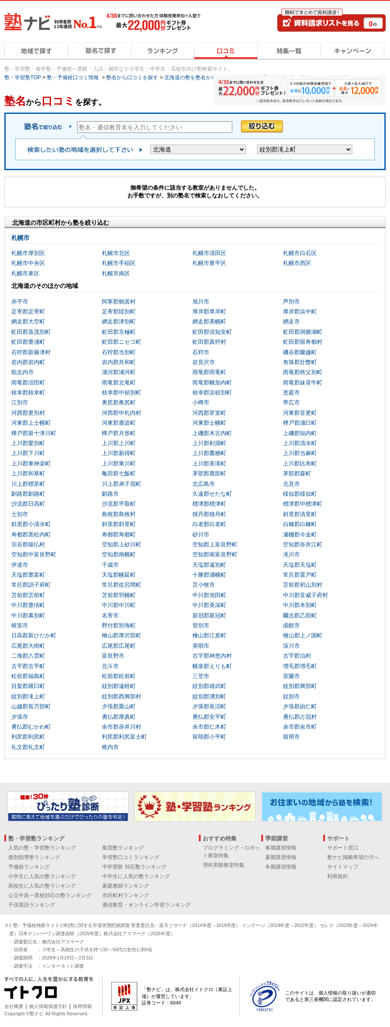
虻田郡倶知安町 (212, 332)
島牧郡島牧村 (119, 514)
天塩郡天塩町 (300, 565)
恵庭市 (291, 392)
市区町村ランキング (125, 895)
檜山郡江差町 (209, 635)
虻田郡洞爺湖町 (302, 332)
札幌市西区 (297, 263)
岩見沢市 (203, 362)
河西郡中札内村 (121, 413)
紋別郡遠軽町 (119, 686)
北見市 (291, 484)
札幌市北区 (116, 253)
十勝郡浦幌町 (209, 575)
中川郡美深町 (209, 605)
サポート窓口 (342, 848)
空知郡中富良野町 (33, 554)
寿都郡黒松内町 (31, 534)
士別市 (19, 514)
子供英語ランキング (31, 905)
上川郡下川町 (28, 453)
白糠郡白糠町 (300, 524)
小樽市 (200, 402)
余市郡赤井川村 (121, 726)
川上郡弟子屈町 (121, 484)
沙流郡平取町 (119, 504)
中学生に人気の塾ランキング (136, 876)
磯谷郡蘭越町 (300, 352)
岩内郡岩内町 (28, 362)
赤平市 (19, 301)
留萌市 (291, 736)
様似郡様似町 (300, 494)
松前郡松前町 (119, 676)
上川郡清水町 (300, 443)
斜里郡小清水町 (31, 524)
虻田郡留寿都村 (302, 342)
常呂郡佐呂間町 (121, 584)
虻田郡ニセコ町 (121, 342)
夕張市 (19, 717)
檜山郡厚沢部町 (121, 635)
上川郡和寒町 (28, 473)
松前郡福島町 (28, 676)
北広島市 (203, 484)
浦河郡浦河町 (119, 372)
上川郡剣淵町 (209, 443)
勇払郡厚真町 (119, 717)
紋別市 (291, 696)
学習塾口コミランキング (130, 857)
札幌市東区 (25, 273)
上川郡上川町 (119, 443)
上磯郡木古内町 (212, 433)
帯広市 (291, 402)
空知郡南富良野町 (214, 554)
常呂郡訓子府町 (31, 584)
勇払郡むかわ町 (31, 726)
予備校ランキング (29, 867)
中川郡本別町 (300, 605)
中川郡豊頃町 (28, 605)
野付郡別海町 (119, 625)
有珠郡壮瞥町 (300, 362)
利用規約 (337, 876)
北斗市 (110, 666)
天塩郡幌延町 (119, 575)
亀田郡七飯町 (119, 473)
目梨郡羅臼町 (28, 686)
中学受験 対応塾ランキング (134, 867)
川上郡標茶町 (28, 484)
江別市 (19, 402)
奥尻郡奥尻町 (119, 402)
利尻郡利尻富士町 (124, 736)
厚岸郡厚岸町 (209, 311)
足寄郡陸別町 (119, 311)
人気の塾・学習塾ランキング (42, 848)
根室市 (19, 625)
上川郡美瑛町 (209, 463)
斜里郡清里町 (300, 514)
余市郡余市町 (300, 726)
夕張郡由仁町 (300, 706)
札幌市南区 (116, 273)
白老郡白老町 (209, 524)
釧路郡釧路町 (28, 494)
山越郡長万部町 (31, 706)
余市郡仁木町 (209, 726)
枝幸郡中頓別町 (121, 392)
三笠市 (200, 676)
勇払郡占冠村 (300, 717)
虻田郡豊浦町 (28, 342)
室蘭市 (291, 676)
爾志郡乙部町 (300, 615)
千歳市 (110, 565)
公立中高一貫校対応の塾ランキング (49, 895)
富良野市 (113, 655)
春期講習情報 (280, 848)
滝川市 (291, 554)
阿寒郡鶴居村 (119, 301)
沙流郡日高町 (28, 504)
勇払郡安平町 (209, 717)
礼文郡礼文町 (28, 747)
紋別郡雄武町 (209, 686)
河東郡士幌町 (209, 423)
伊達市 (19, 565)
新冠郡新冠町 (209, 615)
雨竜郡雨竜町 (209, 372)
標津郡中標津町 (302, 504)
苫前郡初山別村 (302, 584)
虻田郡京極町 (119, 332)
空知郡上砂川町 (121, 544)
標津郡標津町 (209, 504)
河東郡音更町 (300, 413)
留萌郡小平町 (209, 736)
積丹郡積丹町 (209, 514)
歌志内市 (22, 372)
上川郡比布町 (300, 463)
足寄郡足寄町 (28, 311)
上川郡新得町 (119, 453)
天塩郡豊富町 (28, 575)
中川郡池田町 (209, 595)
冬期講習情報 (280, 867)
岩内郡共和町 (119, 362)
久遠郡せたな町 (212, 494)
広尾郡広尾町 (119, 646)
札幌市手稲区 (119, 263)
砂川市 (200, 534)
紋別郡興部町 (300, 686)
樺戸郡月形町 (119, 433)
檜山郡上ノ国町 (302, 635)
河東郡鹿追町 (119, 423)
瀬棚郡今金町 (300, 534)
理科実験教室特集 (223, 865)
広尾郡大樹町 (28, 646)
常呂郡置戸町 (300, 575)
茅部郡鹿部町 (209, 473)
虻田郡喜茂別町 (31, 332)
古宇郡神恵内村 (212, 655)
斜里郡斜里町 (119, 524)
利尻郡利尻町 (28, 736)
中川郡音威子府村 (305, 595)
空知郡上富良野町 (214, 544)
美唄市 (200, 646)
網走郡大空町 (28, 321)
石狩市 (200, 352)
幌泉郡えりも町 (212, 666)
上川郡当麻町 (300, 453)
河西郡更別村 (28, 413)
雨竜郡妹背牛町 (302, 382)
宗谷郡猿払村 (28, 544)
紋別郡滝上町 (28, 696)
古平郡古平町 (28, 666)
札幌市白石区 (300, 253)
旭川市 (200, 301)
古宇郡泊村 (297, 655)
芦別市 (291, 301)
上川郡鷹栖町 (209, 453)
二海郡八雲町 (28, 655)
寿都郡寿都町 (119, 534)
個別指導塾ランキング (34, 857)
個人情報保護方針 (48, 1006)
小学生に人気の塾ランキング (42, 876)
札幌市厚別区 (28, 253)
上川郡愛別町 (28, 443)
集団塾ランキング (123, 848)
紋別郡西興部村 (121, 696)
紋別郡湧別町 (209, 696)
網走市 (291, 321)
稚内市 (110, 747)
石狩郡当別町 (119, 352)
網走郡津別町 (119, 321)
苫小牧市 (203, 584)
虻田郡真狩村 (209, 342)
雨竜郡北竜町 (119, 382)
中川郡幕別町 (28, 615)
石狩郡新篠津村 (31, 352)
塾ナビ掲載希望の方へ (353, 857)
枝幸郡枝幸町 (28, 392)
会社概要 (13, 1006)
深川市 (291, 646)
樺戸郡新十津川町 (33, 433)
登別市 (200, 625)
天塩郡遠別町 (209, 565)
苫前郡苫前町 (28, 595)
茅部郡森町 (297, 473)
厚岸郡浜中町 (300, 311)
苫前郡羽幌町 (119, 595)
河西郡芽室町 (209, 413)
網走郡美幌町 (209, 321)
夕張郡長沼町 (209, 706)
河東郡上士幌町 (31, 423)
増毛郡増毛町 (300, 666)
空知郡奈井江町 (302, 544)
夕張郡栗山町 (119, 706)
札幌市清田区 (209, 253)
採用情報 (82, 1006)
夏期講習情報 (280, 857)
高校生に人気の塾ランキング (42, 886)
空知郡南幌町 (119, 554)
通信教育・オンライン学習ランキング (146, 905)
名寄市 (110, 615)
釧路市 (110, 494)
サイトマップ (342, 867)
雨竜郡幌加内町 (212, 382)
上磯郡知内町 (300, 433)
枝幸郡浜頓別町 (212, 392)
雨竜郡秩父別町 (302, 372)
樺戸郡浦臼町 (300, 423)
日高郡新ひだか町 (33, 635)
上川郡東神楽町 (31, 463)
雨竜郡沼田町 (28, 382)
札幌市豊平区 (209, 263)
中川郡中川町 (119, 605)
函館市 (291, 625)
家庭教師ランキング (125, 886)
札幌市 (20, 237)
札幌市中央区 (28, 263)
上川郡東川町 (119, 463)
